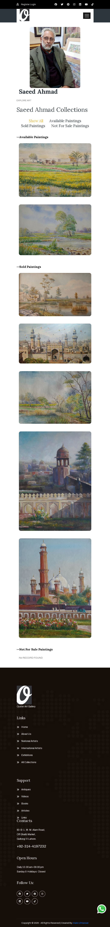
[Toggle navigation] (87, 16)
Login (33, 4)
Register (25, 4)
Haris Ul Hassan (81, 923)
